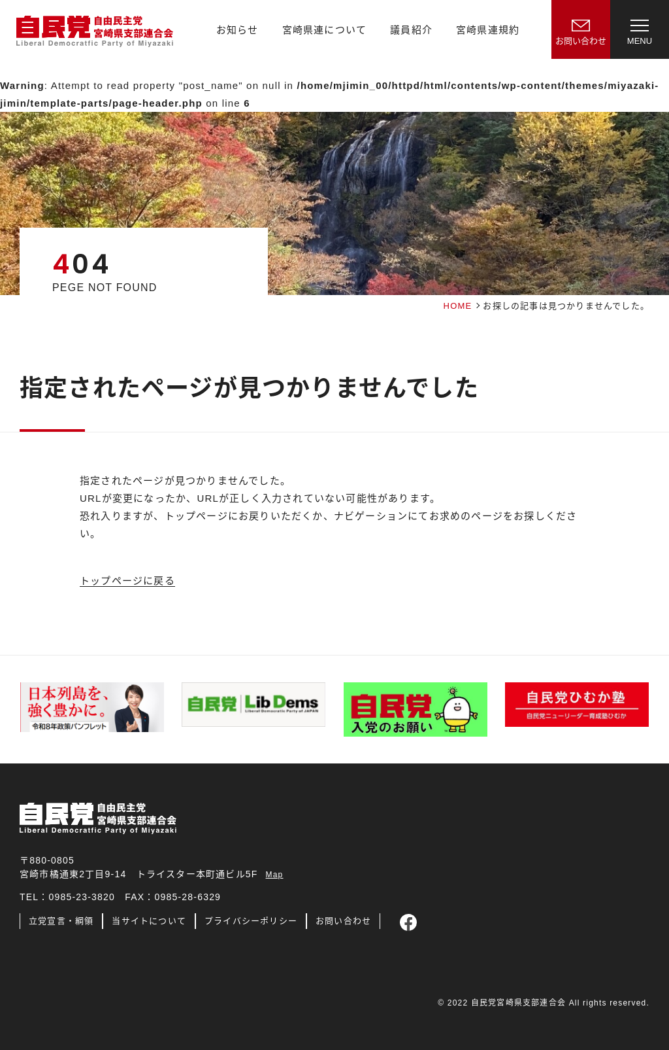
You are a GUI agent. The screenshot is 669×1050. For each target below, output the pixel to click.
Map (275, 874)
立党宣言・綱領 (61, 921)
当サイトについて (149, 921)
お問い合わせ (343, 921)
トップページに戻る (127, 580)
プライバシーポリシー (250, 921)
